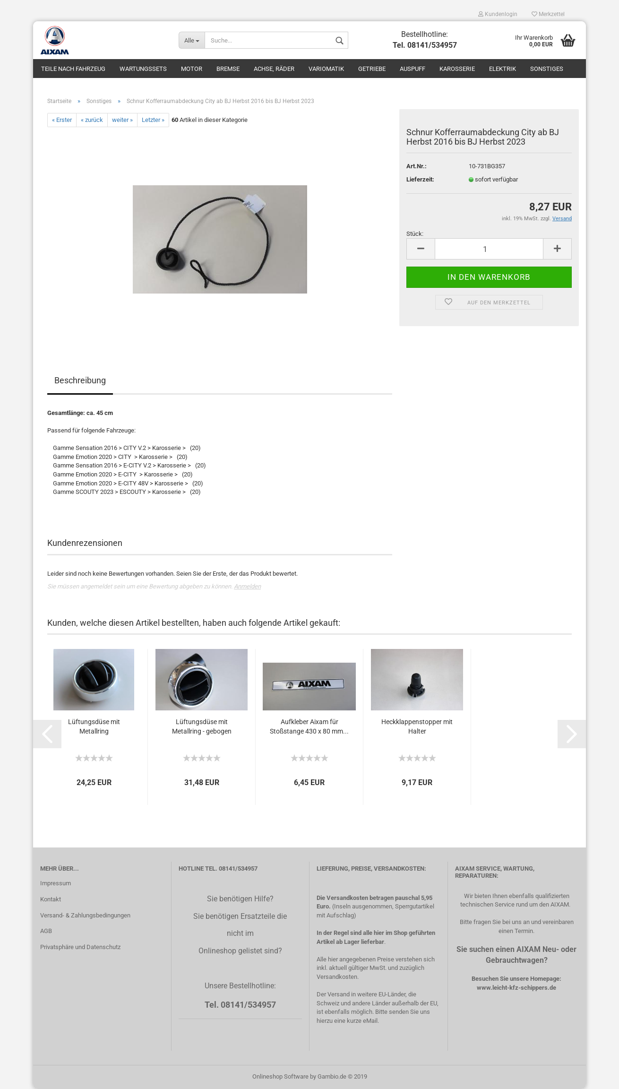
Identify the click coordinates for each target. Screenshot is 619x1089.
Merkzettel (548, 14)
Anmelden (247, 586)
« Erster (62, 119)
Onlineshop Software (280, 1076)
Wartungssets (143, 68)
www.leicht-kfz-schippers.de (516, 987)
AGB (46, 930)
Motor (191, 68)
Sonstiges (546, 68)
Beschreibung (80, 380)
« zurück (92, 119)
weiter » (122, 119)
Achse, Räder (274, 68)
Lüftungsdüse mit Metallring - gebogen (202, 726)
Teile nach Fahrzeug (73, 68)
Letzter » (153, 119)
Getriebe (372, 68)
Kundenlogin (497, 14)
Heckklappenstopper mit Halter (417, 726)
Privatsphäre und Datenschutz (80, 947)
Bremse (228, 68)
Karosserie (457, 68)
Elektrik (502, 68)
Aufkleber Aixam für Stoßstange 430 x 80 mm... (309, 726)
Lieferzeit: (420, 179)
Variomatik (326, 68)
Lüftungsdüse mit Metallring (94, 726)
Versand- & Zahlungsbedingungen (85, 915)
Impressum (55, 883)
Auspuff (412, 68)
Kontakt (50, 899)
